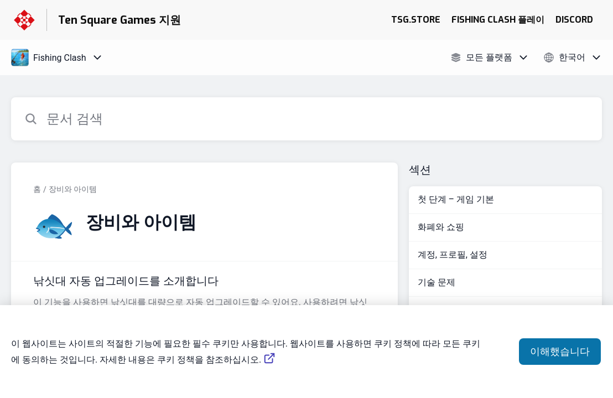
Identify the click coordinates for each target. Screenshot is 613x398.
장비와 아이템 (73, 189)
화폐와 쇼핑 (441, 227)
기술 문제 (436, 282)
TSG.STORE (415, 19)
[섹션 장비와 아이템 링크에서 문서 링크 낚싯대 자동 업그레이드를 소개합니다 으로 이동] (204, 304)
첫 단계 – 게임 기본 (456, 199)
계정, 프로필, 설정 (452, 254)
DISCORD (574, 19)
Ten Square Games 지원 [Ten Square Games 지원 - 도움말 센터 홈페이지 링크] (119, 20)
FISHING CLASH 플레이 (497, 19)
